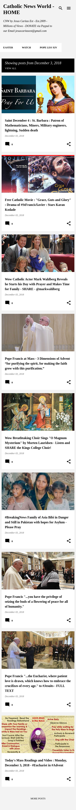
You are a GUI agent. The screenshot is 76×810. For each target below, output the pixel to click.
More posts (38, 798)
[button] (68, 144)
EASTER (8, 47)
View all (10, 68)
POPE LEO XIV (48, 47)
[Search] (60, 8)
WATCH (26, 47)
